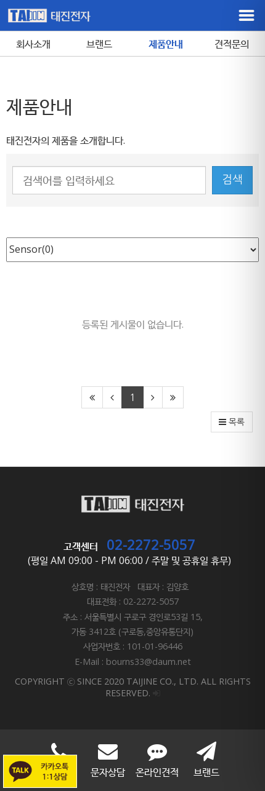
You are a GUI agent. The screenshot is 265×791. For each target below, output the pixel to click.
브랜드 (99, 43)
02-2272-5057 (151, 544)
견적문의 (231, 43)
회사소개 (33, 43)
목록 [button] (232, 422)
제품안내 (166, 43)
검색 (232, 179)
